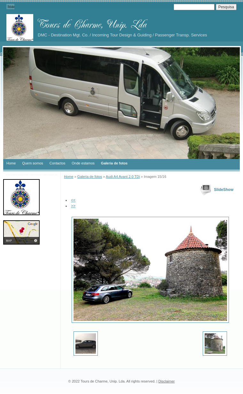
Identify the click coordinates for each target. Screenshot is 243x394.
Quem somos (32, 163)
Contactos (58, 163)
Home (11, 163)
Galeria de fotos (114, 163)
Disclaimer (166, 381)
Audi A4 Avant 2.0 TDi (123, 176)
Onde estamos (83, 163)
